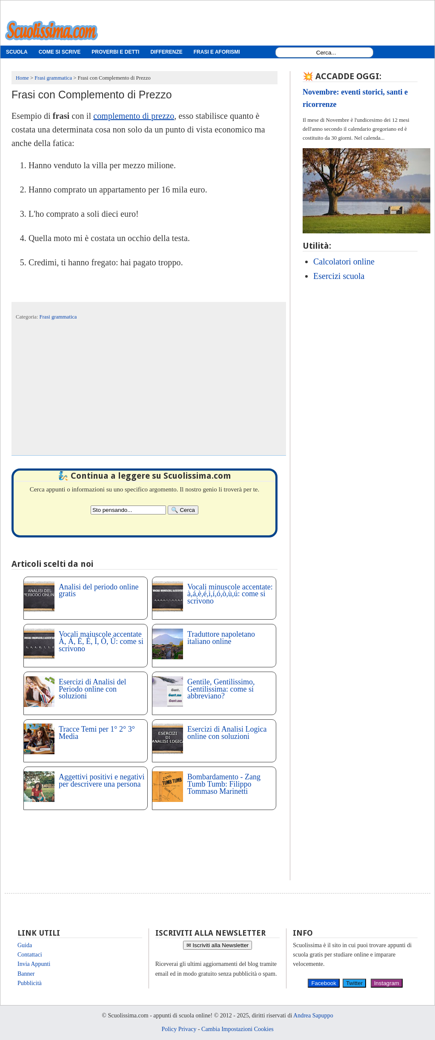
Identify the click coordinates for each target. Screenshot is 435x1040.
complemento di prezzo (133, 116)
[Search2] (128, 510)
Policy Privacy (178, 1029)
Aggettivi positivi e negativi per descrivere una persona (101, 780)
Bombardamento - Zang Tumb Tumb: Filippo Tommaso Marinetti (223, 784)
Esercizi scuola (339, 276)
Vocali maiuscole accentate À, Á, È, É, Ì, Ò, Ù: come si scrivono (101, 641)
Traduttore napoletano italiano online (221, 638)
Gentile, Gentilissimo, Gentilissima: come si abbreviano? (221, 689)
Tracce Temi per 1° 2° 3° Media (97, 733)
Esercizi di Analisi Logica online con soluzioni (226, 733)
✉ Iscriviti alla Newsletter (217, 945)
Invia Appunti (33, 964)
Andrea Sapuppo (313, 1015)
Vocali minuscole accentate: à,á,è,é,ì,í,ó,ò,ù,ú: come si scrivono (230, 594)
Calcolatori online (344, 261)
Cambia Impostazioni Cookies (237, 1029)
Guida (24, 945)
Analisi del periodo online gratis (98, 590)
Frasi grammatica (58, 317)
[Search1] (326, 52)
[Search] (183, 510)
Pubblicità (29, 983)
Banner (25, 974)
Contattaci (29, 954)
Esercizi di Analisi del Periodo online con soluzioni (92, 689)
